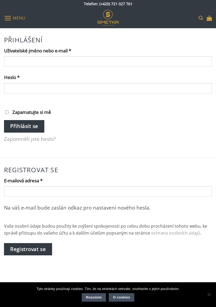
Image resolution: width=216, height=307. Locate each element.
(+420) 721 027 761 (115, 3)
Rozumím (94, 297)
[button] (14, 18)
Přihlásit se (24, 126)
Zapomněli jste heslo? (30, 138)
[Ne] (209, 296)
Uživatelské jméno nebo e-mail (45, 50)
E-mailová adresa (31, 180)
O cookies (121, 297)
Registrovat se (28, 249)
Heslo (20, 77)
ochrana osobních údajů (175, 233)
